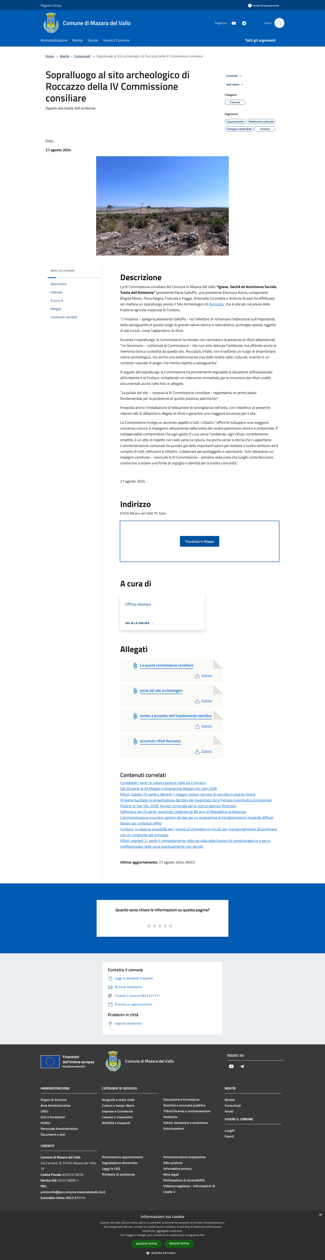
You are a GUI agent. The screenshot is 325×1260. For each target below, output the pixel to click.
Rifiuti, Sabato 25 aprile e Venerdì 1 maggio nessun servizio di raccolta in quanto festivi (187, 794)
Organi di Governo (54, 1099)
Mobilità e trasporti (116, 1122)
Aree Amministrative (55, 1105)
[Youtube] (232, 23)
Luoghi (230, 1130)
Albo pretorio (173, 1162)
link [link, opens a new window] (202, 1235)
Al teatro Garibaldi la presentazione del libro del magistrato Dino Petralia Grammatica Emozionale (196, 800)
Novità (64, 56)
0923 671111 (76, 1197)
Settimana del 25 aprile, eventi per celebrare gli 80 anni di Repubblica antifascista (183, 811)
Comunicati (82, 56)
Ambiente (170, 1116)
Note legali (171, 1174)
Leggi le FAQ (111, 1168)
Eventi (229, 1136)
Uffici (44, 1111)
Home (50, 56)
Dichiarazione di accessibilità (184, 1180)
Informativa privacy (177, 1168)
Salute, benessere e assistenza (185, 1122)
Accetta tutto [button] (146, 1244)
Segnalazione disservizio (119, 1162)
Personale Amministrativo (59, 1128)
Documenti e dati (53, 1134)
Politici (45, 1122)
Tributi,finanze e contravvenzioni (186, 1111)
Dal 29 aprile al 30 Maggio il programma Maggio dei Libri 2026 (168, 788)
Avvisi (229, 1111)
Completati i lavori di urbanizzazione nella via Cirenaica (162, 783)
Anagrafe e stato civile (118, 1099)
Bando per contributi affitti (141, 823)
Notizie (230, 1099)
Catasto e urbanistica (117, 1117)
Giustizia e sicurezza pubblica (184, 1105)
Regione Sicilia (51, 5)
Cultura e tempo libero (118, 1105)
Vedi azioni (235, 84)
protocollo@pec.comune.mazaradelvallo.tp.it (73, 1191)
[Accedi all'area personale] (263, 5)
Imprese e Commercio (117, 1111)
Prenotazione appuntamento (122, 1156)
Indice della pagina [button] (62, 271)
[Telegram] (242, 23)
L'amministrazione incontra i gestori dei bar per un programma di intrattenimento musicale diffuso (196, 817)
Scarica (203, 675)
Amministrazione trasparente (184, 1156)
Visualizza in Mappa (199, 541)
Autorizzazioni (173, 1128)
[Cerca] (279, 23)
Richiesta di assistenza (118, 1174)
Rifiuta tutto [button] (179, 1243)
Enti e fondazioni (53, 1117)
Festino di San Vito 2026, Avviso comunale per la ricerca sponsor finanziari (178, 806)
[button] (162, 1253)
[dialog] (162, 1235)
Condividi (234, 75)
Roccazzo (216, 304)
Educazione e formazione (181, 1099)
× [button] (320, 1215)
